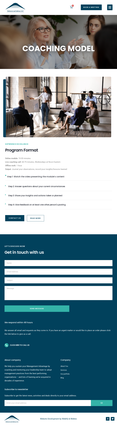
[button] (109, 7)
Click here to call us (19, 345)
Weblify (65, 419)
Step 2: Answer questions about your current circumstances (36, 186)
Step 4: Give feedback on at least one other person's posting (37, 204)
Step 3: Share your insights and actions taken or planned (35, 195)
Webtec (73, 419)
